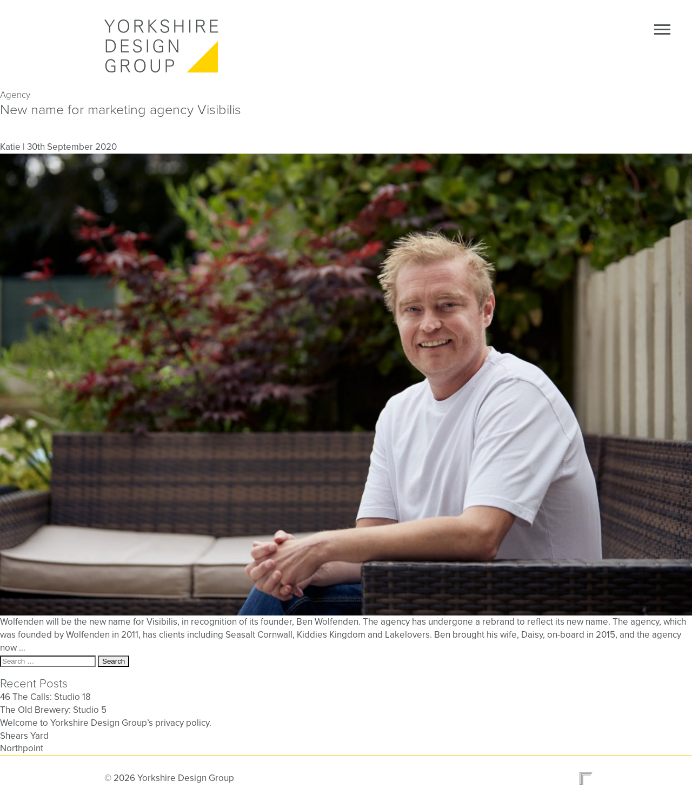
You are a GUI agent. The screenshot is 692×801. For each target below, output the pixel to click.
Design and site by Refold (583, 778)
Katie (10, 147)
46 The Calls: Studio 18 (45, 697)
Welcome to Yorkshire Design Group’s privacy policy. (105, 723)
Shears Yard (24, 736)
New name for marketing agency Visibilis (120, 110)
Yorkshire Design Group (163, 46)
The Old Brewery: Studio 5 (53, 710)
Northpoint (21, 748)
